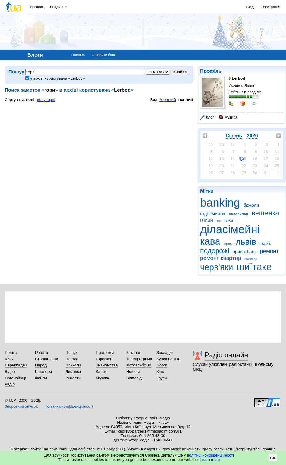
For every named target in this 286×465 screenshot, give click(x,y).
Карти (101, 371)
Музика (102, 378)
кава (210, 241)
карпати (228, 244)
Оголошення (46, 359)
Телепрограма (139, 359)
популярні (46, 99)
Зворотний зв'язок (21, 406)
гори (219, 220)
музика (228, 117)
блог (207, 117)
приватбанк (244, 251)
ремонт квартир (220, 258)
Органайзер (15, 378)
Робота (41, 352)
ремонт (269, 251)
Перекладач (16, 365)
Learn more (210, 459)
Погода (71, 359)
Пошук (71, 352)
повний (185, 99)
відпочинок (212, 214)
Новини (133, 371)
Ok (272, 458)
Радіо (10, 384)
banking (220, 202)
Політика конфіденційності (69, 406)
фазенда (250, 258)
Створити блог (103, 55)
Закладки (164, 352)
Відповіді (134, 378)
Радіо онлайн (226, 355)
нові (30, 99)
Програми (105, 352)
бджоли (251, 205)
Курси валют (167, 359)
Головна (36, 7)
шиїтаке (254, 266)
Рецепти (73, 378)
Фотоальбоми (138, 365)
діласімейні (230, 229)
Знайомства (107, 365)
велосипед (238, 214)
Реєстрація (270, 7)
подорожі (214, 251)
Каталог (133, 352)
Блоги (161, 365)
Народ (41, 365)
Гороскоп (104, 359)
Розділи (57, 7)
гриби (229, 220)
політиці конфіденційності (210, 455)
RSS (9, 359)
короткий (168, 99)
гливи (206, 220)
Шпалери (43, 371)
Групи (161, 378)
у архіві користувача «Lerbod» (55, 78)
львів (246, 241)
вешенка (265, 213)
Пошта (11, 352)
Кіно (160, 371)
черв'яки (216, 267)
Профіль (211, 71)
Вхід (250, 7)
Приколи (73, 365)
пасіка (265, 243)
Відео (10, 371)
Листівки (73, 371)
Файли (41, 378)
